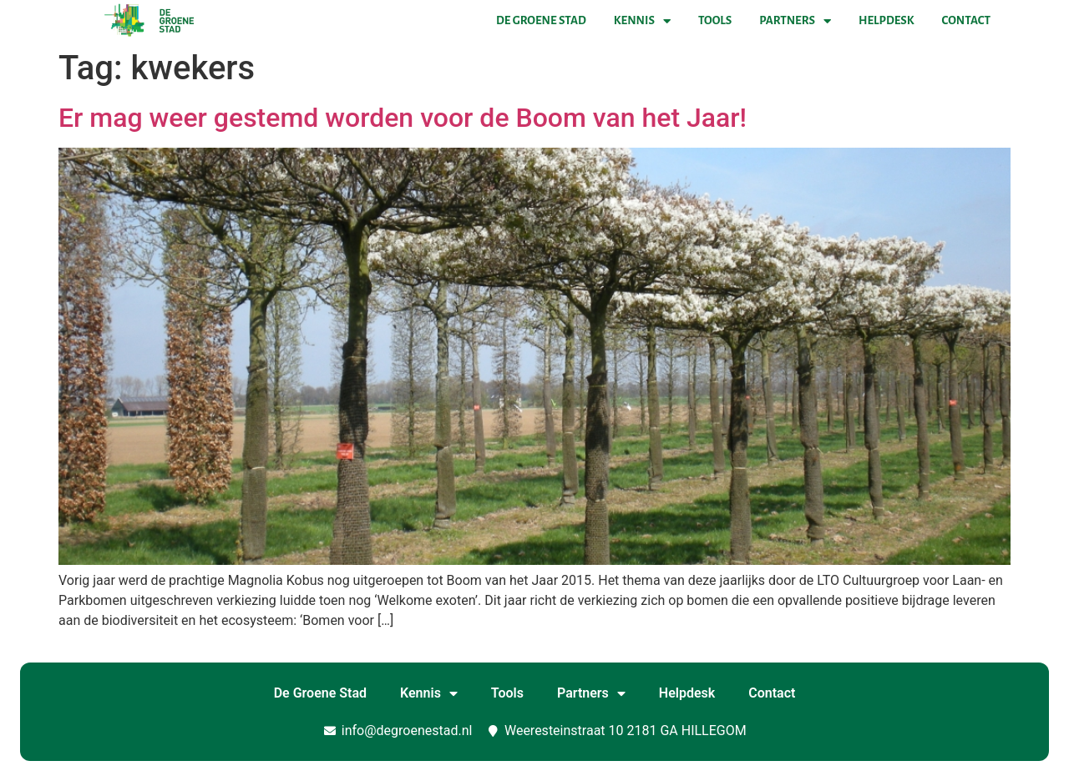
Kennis (642, 21)
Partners (795, 21)
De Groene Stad (541, 20)
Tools (715, 20)
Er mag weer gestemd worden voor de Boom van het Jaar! (402, 118)
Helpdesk (886, 20)
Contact (966, 20)
